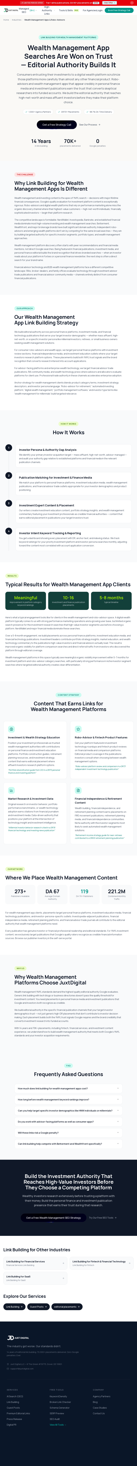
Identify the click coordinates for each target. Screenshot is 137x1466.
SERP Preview (57, 1413)
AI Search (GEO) (15, 1396)
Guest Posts (38, 1306)
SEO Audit (55, 1419)
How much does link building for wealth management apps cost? (68, 1088)
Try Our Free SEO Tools (103, 1217)
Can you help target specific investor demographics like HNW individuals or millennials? (68, 1110)
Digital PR (11, 1424)
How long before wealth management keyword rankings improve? (68, 1099)
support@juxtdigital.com (22, 1368)
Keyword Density (58, 1396)
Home (6, 19)
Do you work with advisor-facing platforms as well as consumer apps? (68, 1121)
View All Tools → (58, 1424)
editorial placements (67, 1306)
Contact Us (99, 1413)
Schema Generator (60, 1407)
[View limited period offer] (68, 3)
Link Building (14, 1306)
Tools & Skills (69, 10)
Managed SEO (28, 10)
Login (99, 10)
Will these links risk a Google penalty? (68, 1132)
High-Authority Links (48, 10)
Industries (16, 19)
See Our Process (89, 124)
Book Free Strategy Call (119, 10)
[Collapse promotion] (132, 3)
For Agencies (90, 10)
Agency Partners (101, 1396)
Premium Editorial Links (18, 1413)
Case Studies (100, 1407)
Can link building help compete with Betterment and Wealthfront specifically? (68, 1143)
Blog (95, 1402)
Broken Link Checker (60, 1402)
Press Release (14, 1419)
